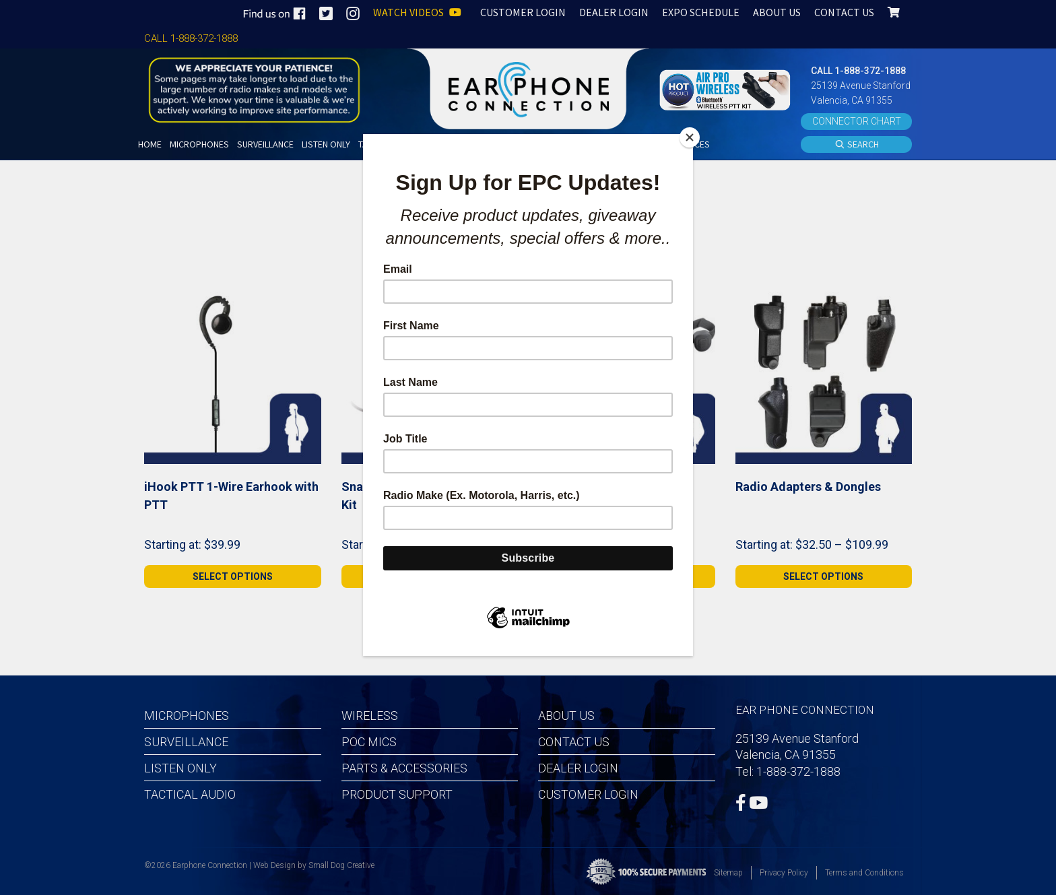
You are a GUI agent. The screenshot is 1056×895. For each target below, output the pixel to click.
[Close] (690, 137)
